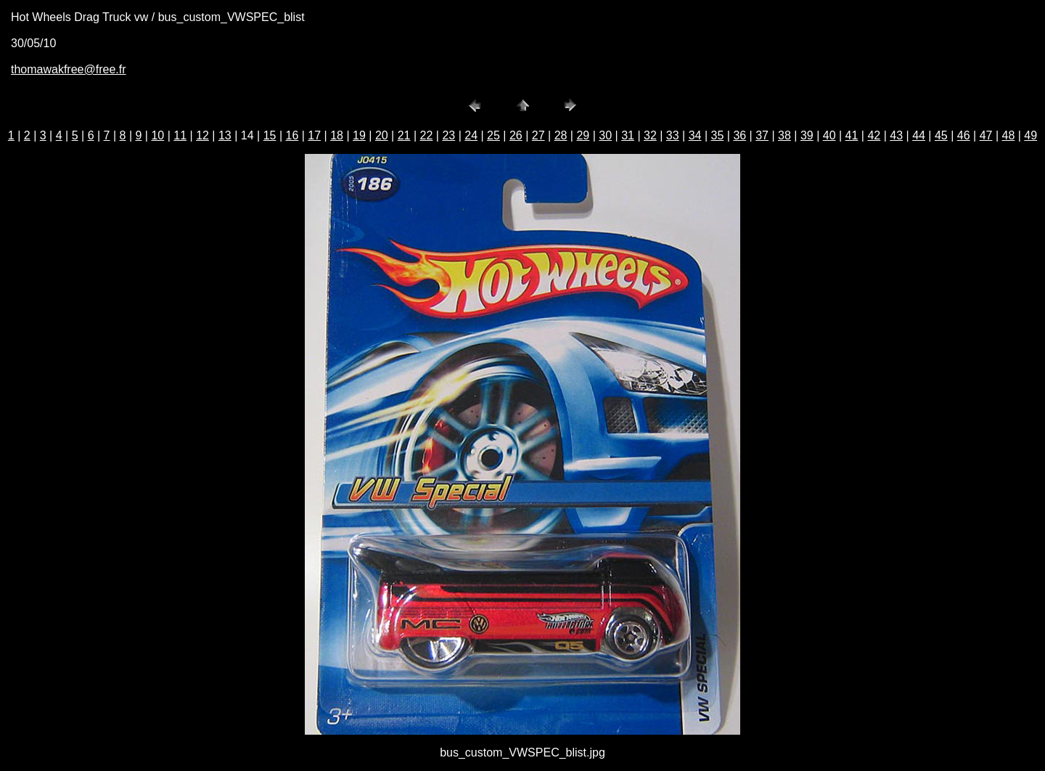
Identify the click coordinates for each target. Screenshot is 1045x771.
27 (538, 135)
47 (986, 135)
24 (471, 135)
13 (224, 135)
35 (717, 135)
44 (918, 135)
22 (426, 135)
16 (292, 135)
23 (448, 135)
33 (672, 135)
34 (695, 135)
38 (784, 135)
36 (739, 135)
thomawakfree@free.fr (68, 69)
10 (157, 135)
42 (873, 135)
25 (493, 135)
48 (1008, 135)
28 (560, 135)
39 (807, 135)
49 (1030, 135)
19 (359, 135)
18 (336, 135)
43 (896, 135)
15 (269, 135)
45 (941, 135)
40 (829, 135)
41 (851, 135)
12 (202, 135)
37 (762, 135)
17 (314, 135)
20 (381, 135)
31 (627, 135)
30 (605, 135)
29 (582, 135)
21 (404, 135)
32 (650, 135)
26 (515, 135)
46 (963, 135)
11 (180, 135)
